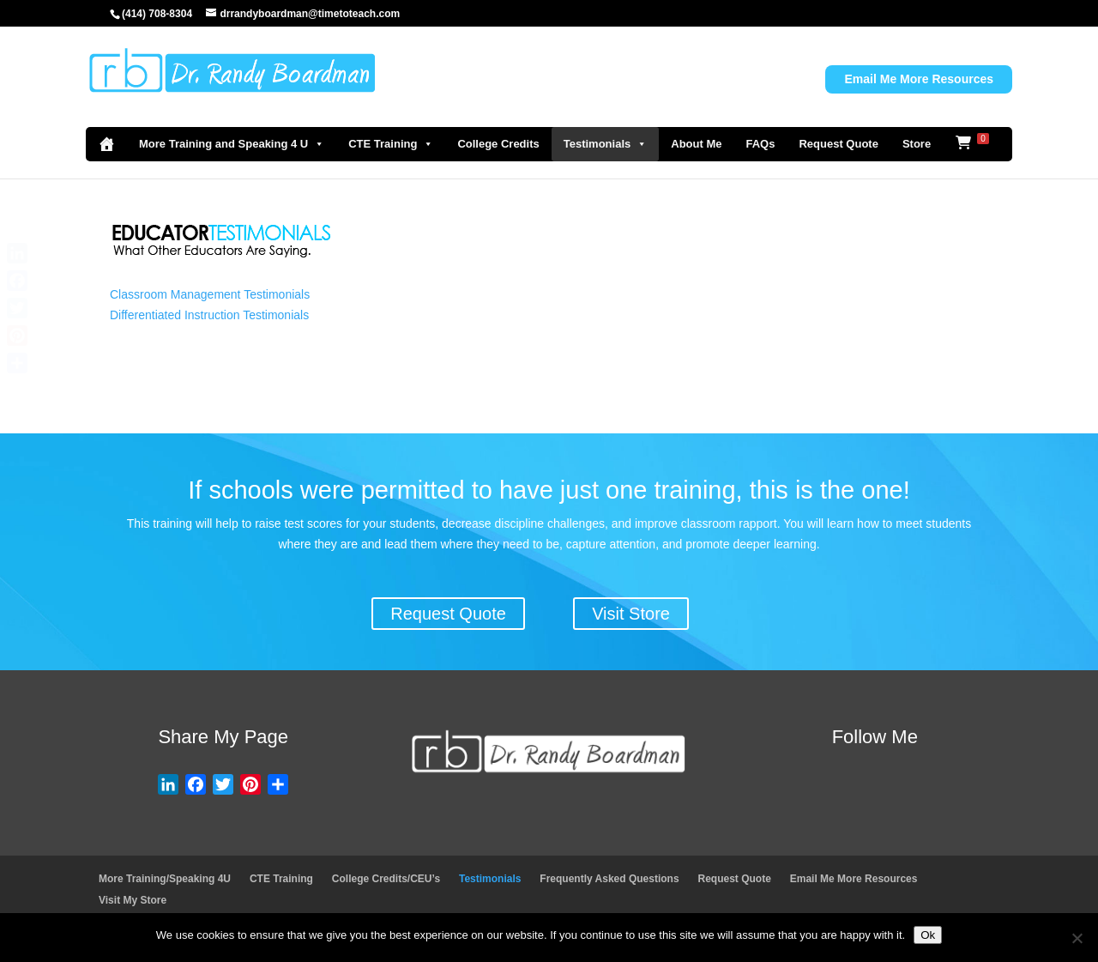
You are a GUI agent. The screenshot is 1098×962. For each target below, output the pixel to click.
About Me (696, 143)
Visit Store (631, 613)
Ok (927, 935)
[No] (1076, 938)
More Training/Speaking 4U (165, 879)
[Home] (106, 144)
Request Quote (838, 143)
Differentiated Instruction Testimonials (209, 315)
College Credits (498, 143)
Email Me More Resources (918, 79)
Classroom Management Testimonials (210, 294)
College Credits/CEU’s (386, 879)
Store (916, 143)
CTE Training (390, 144)
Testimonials (606, 144)
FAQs (760, 143)
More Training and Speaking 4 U (231, 144)
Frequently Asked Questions (609, 879)
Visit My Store (132, 900)
